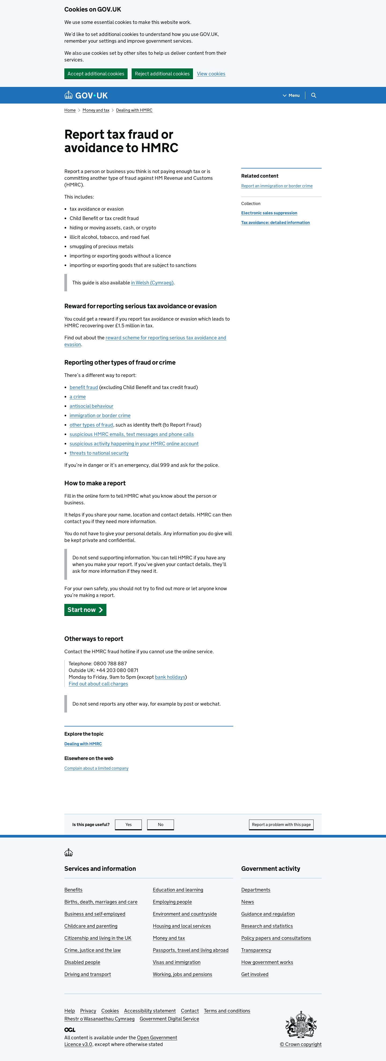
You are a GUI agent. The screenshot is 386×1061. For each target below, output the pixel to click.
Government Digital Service (169, 1019)
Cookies (110, 1011)
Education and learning (178, 890)
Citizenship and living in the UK (97, 938)
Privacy (88, 1011)
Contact (190, 1011)
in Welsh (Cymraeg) (152, 283)
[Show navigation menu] (291, 95)
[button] (85, 609)
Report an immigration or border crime (277, 185)
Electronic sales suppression (269, 212)
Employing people (172, 902)
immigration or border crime (100, 415)
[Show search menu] (313, 95)
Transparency (256, 950)
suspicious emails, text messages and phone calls (132, 434)
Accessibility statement (150, 1011)
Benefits (73, 890)
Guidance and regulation (268, 914)
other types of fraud (91, 425)
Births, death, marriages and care (101, 902)
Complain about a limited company (96, 768)
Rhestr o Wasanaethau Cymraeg (99, 1019)
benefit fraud (84, 387)
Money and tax (96, 110)
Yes (133, 824)
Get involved (255, 974)
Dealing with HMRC (134, 110)
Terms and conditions (227, 1011)
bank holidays (170, 677)
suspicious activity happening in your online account (134, 443)
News (247, 902)
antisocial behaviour (91, 406)
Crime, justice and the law (92, 950)
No (166, 824)
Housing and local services (182, 926)
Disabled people (82, 962)
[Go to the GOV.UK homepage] (86, 95)
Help (69, 1011)
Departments (255, 890)
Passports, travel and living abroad (191, 950)
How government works (267, 962)
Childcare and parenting (90, 926)
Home (70, 110)
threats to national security (99, 453)
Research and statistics (267, 926)
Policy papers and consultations (276, 938)
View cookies (211, 73)
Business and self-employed (94, 914)
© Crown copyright (301, 1044)
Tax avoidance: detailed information (275, 222)
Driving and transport (87, 974)
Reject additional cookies (162, 74)
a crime (78, 397)
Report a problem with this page (281, 824)
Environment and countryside (185, 914)
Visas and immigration (177, 962)
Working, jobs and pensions (182, 974)
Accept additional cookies (96, 74)
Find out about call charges (98, 684)
